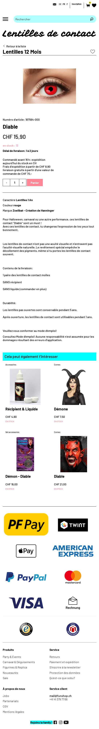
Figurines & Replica (15, 667)
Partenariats (10, 701)
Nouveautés (10, 672)
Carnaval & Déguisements (19, 662)
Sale (5, 678)
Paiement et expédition (64, 662)
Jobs (6, 695)
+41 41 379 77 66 (58, 699)
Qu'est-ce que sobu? (62, 678)
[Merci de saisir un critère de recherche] (50, 19)
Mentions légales (13, 711)
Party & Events (12, 656)
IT (67, 4)
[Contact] (53, 4)
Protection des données (65, 672)
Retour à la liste (16, 46)
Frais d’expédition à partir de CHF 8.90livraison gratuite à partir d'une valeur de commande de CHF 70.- (28, 170)
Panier (35, 182)
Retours (55, 656)
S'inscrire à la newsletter (65, 667)
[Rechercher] (91, 19)
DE (60, 4)
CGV (5, 706)
